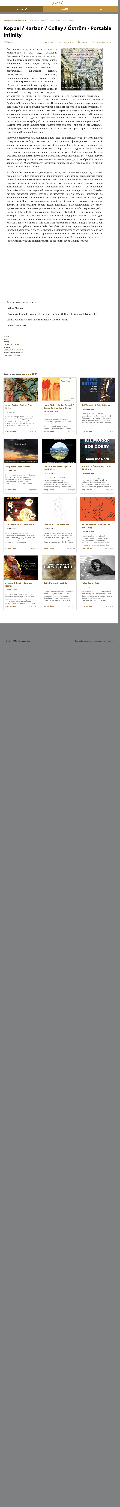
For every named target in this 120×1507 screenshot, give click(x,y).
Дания (6, 350)
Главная (7, 20)
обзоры (14, 20)
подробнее (10, 431)
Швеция (19, 350)
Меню (64, 9)
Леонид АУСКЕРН (12, 344)
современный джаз (12, 355)
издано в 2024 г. (25, 20)
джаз (6, 339)
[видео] (49, 42)
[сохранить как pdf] (102, 42)
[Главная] (59, 3)
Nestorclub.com (107, 641)
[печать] (82, 42)
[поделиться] (65, 42)
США (12, 350)
